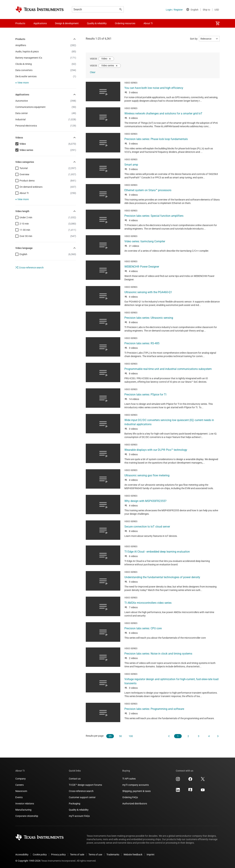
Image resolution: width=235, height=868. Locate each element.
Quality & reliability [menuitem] (97, 23)
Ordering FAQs (130, 797)
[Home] (39, 9)
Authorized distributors (134, 803)
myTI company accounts (135, 784)
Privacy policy (58, 854)
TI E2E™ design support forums (85, 784)
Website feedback (133, 854)
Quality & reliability (79, 809)
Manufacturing (23, 809)
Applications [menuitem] (40, 23)
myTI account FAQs (79, 816)
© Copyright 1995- (28, 860)
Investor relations (24, 803)
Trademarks (112, 854)
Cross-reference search (29, 267)
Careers (19, 784)
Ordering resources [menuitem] (125, 23)
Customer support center (82, 797)
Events (19, 797)
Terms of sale (77, 854)
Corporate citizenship (26, 816)
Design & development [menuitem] (67, 23)
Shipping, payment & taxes (136, 791)
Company (20, 778)
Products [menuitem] (20, 23)
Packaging (74, 803)
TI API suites (129, 778)
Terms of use (95, 854)
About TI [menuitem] (148, 23)
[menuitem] (217, 23)
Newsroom (21, 791)
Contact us (75, 778)
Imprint (150, 854)
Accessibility (21, 854)
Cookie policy (40, 854)
